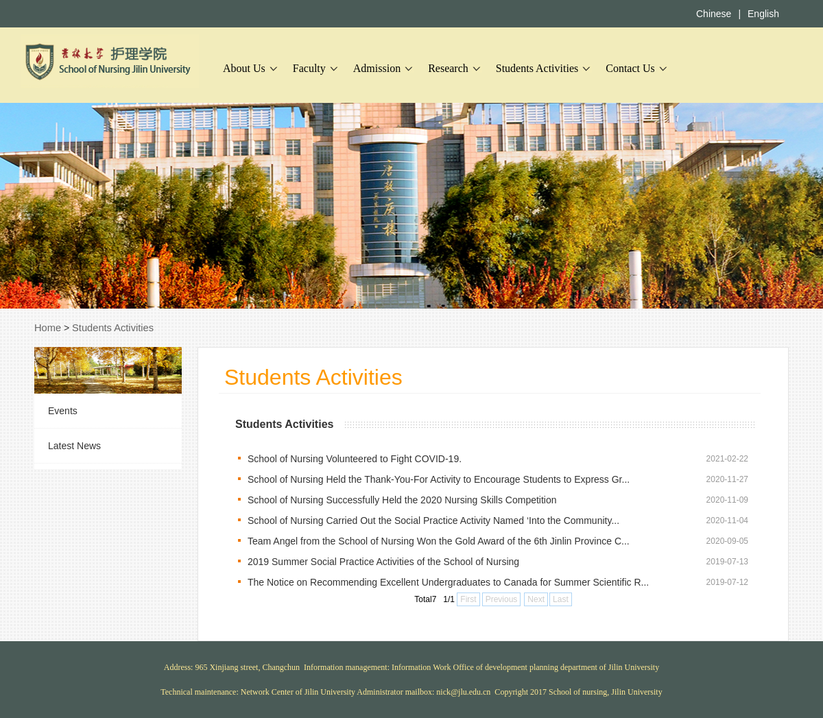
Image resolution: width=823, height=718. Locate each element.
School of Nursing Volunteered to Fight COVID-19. (355, 458)
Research (448, 68)
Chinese (713, 13)
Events (62, 410)
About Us (244, 68)
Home (47, 327)
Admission (377, 68)
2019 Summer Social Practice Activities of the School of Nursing (383, 561)
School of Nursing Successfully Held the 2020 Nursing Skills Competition (402, 499)
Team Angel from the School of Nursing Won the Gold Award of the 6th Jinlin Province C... (439, 541)
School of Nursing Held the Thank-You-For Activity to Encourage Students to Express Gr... (439, 479)
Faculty (309, 68)
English (763, 13)
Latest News (74, 445)
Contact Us (630, 68)
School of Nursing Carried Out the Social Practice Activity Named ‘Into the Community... (433, 520)
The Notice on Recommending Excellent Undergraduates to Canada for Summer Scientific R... (448, 582)
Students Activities (537, 68)
